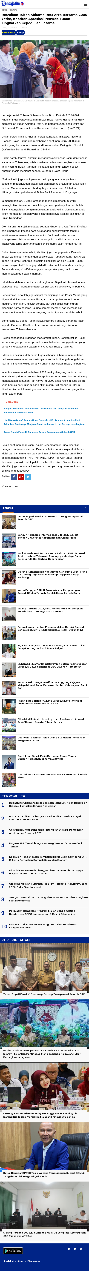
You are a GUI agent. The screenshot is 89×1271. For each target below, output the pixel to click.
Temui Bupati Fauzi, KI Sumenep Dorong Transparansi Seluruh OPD (39, 432)
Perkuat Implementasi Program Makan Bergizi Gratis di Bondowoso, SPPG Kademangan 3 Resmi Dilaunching (50, 628)
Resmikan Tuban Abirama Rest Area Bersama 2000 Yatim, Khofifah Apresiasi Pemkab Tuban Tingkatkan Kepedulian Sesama (44, 19)
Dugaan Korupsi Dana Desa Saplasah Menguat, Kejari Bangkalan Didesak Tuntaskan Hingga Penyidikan (48, 804)
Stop (20, 32)
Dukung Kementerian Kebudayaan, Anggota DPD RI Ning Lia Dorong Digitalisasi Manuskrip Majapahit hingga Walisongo (52, 574)
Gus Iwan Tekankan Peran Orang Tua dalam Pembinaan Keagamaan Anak (51, 739)
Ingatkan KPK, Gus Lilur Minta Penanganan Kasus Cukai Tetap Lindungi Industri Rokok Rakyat (51, 647)
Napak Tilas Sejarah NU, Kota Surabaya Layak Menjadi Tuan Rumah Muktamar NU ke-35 (49, 702)
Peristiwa (13, 10)
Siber (20, 1261)
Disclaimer (33, 1261)
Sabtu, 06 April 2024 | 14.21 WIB (14, 28)
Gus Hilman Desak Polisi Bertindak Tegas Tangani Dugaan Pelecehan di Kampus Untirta (47, 757)
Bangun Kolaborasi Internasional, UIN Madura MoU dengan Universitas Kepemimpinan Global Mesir (47, 536)
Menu (85, 4)
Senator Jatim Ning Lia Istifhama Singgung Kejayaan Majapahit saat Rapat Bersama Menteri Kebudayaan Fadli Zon (52, 685)
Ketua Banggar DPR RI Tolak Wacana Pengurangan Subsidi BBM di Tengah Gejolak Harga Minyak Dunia (48, 591)
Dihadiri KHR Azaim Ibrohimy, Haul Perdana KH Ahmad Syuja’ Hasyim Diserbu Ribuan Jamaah (50, 720)
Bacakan (8, 32)
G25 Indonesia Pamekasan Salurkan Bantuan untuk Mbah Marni (52, 776)
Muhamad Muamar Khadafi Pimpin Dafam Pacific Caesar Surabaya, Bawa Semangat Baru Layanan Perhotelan (52, 665)
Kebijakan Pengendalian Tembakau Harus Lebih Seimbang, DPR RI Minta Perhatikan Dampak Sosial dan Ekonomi (48, 858)
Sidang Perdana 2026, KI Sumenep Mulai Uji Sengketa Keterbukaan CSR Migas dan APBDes (50, 610)
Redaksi (9, 1261)
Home (4, 10)
